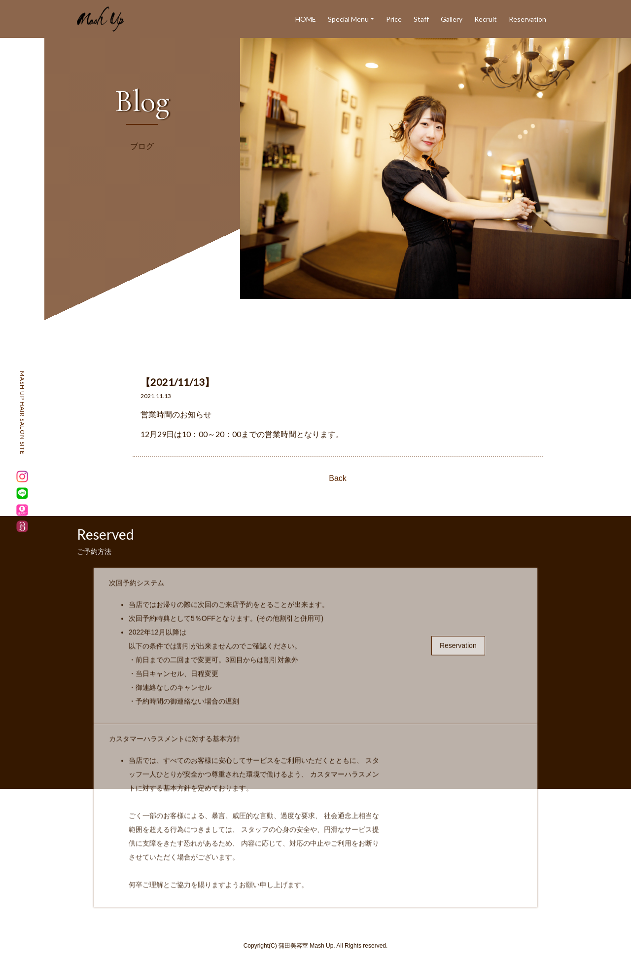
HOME (305, 19)
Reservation (527, 19)
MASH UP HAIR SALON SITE (22, 413)
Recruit (485, 19)
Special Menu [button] (348, 19)
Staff (421, 19)
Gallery (451, 19)
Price (394, 19)
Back (338, 478)
